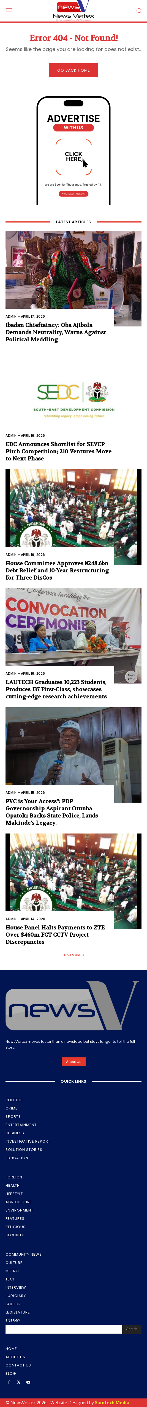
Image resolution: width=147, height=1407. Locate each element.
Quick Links (73, 1081)
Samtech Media (112, 1403)
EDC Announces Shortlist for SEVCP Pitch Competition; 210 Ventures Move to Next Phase (58, 451)
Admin (11, 316)
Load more (73, 955)
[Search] (131, 1329)
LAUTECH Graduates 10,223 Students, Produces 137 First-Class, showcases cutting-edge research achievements (56, 689)
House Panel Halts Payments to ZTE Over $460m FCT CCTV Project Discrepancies (55, 934)
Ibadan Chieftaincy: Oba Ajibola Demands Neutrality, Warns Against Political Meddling (56, 332)
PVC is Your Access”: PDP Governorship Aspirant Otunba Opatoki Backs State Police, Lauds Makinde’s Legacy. (52, 812)
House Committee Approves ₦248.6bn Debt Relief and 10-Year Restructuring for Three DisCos (57, 570)
